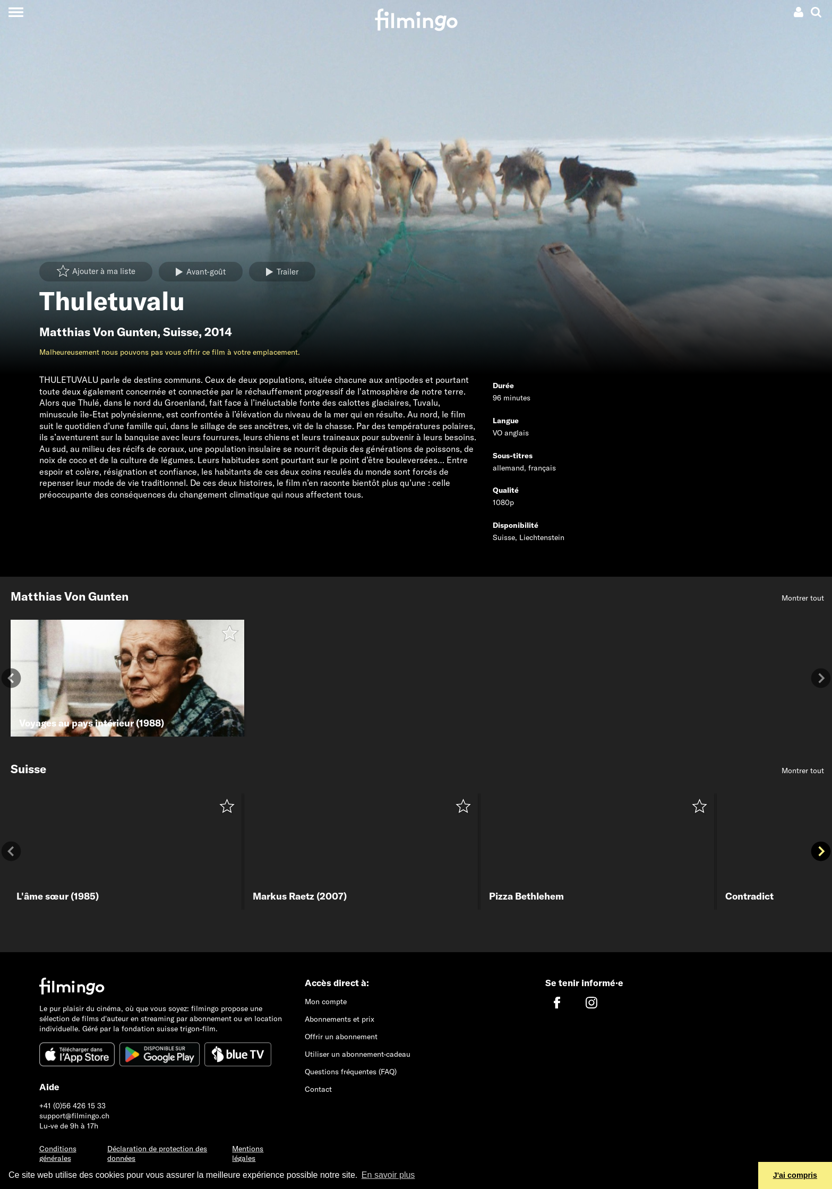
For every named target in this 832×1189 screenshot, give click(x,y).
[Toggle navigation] (15, 12)
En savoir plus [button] (388, 1174)
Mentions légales (247, 1154)
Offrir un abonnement (341, 1036)
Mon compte (326, 1001)
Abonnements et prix (339, 1019)
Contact (318, 1089)
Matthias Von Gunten (98, 331)
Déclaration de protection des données (157, 1154)
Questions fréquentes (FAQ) (351, 1071)
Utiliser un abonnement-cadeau (357, 1054)
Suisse (181, 331)
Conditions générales (57, 1154)
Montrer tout (803, 598)
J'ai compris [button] (795, 1175)
